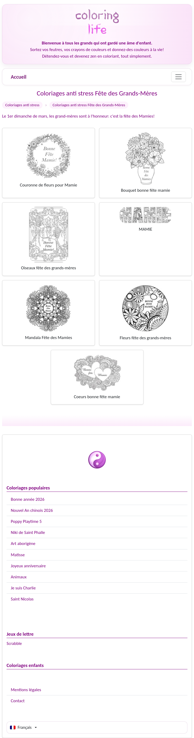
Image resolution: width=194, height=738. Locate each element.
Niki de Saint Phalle (28, 532)
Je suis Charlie (23, 588)
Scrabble (14, 643)
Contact (18, 701)
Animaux (19, 577)
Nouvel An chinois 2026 (32, 510)
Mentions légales (26, 689)
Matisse (18, 555)
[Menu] (178, 77)
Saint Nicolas (22, 599)
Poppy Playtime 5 (26, 521)
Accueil (18, 77)
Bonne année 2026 (27, 499)
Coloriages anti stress (22, 105)
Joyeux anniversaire (28, 566)
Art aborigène (23, 543)
